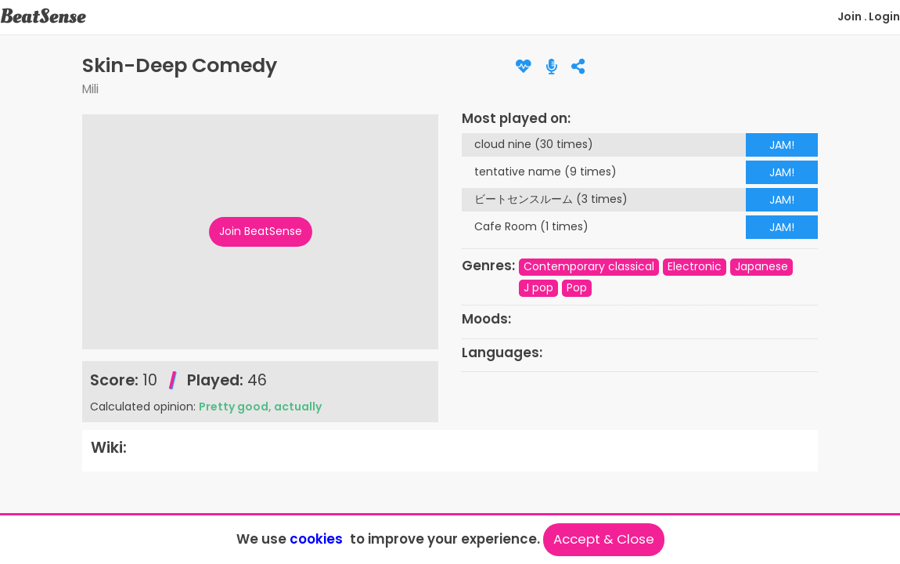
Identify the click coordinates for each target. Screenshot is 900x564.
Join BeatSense (260, 231)
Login (884, 16)
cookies (316, 539)
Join (849, 16)
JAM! (781, 145)
